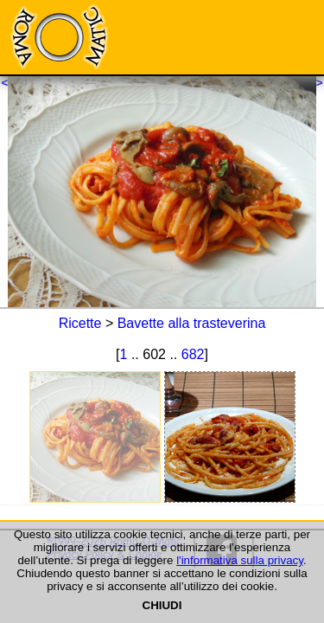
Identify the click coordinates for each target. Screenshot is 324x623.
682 (193, 354)
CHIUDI (162, 605)
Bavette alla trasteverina (192, 323)
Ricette (80, 323)
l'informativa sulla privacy (239, 560)
